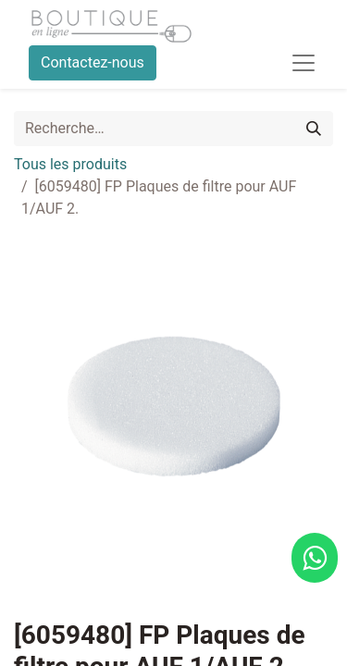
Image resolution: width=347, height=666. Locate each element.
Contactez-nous (92, 62)
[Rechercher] (313, 128)
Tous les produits (70, 164)
